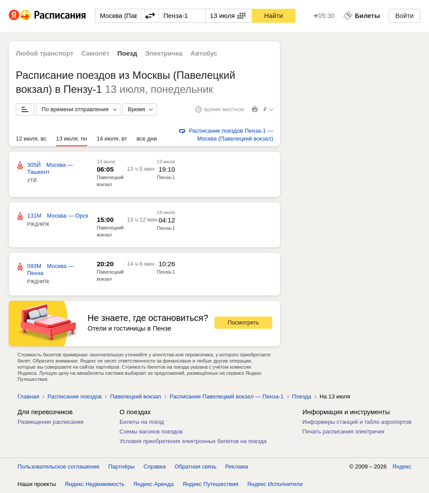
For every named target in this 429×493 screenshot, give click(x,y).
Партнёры (121, 466)
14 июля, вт (112, 138)
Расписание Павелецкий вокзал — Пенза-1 (226, 396)
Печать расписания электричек (343, 431)
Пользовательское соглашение (58, 466)
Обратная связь (196, 466)
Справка (155, 466)
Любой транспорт (45, 53)
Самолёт (95, 53)
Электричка (164, 53)
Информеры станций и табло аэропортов (356, 422)
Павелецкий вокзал (135, 396)
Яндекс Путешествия (211, 484)
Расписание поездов (74, 396)
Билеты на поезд (142, 422)
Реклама (236, 466)
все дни (147, 138)
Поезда (301, 396)
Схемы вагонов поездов (151, 431)
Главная (28, 396)
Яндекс (401, 466)
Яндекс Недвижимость (95, 484)
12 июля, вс (31, 138)
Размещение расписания (51, 422)
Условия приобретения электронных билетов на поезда (193, 441)
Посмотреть (243, 322)
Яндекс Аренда (154, 484)
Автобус (204, 53)
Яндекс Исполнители (275, 484)
